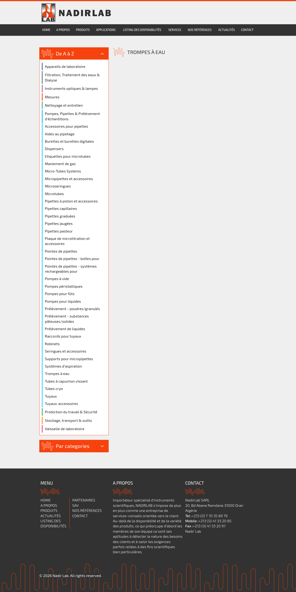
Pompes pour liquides (63, 301)
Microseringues (58, 186)
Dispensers (54, 148)
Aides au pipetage (59, 134)
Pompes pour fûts (59, 293)
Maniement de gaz (60, 163)
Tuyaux (51, 396)
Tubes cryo (54, 388)
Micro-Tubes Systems (63, 171)
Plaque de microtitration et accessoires (67, 241)
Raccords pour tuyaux (63, 336)
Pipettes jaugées (59, 223)
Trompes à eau (57, 373)
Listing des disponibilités (142, 30)
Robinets (52, 343)
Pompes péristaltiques (64, 286)
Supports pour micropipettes (69, 358)
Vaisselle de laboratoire (64, 428)
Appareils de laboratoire (65, 66)
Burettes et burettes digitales (69, 141)
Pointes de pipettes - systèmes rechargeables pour (71, 268)
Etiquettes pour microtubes (68, 156)
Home (46, 30)
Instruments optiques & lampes (71, 88)
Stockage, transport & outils (68, 420)
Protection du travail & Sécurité (71, 412)
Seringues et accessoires (65, 351)
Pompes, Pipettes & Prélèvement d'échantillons (72, 116)
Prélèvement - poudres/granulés (72, 308)
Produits (83, 30)
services (174, 30)
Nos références (200, 30)
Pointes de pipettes (61, 251)
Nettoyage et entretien (64, 105)
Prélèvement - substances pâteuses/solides (67, 318)
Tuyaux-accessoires (61, 403)
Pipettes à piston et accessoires (71, 201)
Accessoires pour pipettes (66, 126)
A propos (63, 30)
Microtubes (54, 193)
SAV (75, 505)
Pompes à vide (57, 278)
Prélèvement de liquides (65, 328)
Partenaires (83, 500)
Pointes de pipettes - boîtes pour (72, 258)
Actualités (226, 30)
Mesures (52, 97)
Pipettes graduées (60, 216)
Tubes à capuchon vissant (66, 381)
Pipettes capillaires (61, 208)
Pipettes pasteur (59, 231)
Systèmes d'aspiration (63, 366)
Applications (106, 30)
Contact (247, 30)
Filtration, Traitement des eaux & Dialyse (72, 77)
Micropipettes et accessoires (69, 178)
